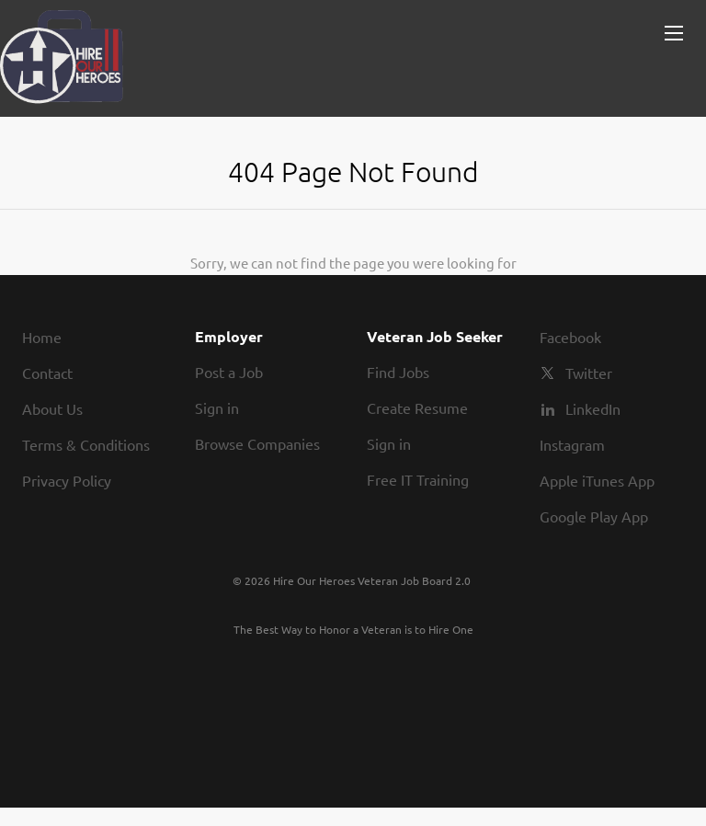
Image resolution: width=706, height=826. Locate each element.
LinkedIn (593, 408)
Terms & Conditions (86, 444)
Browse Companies (257, 443)
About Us (52, 408)
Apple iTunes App (597, 480)
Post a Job (229, 371)
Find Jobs (398, 371)
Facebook (570, 336)
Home (42, 336)
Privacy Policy (66, 480)
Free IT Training (418, 479)
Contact (47, 372)
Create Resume (417, 407)
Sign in (217, 407)
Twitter (588, 372)
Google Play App (594, 516)
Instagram (572, 444)
